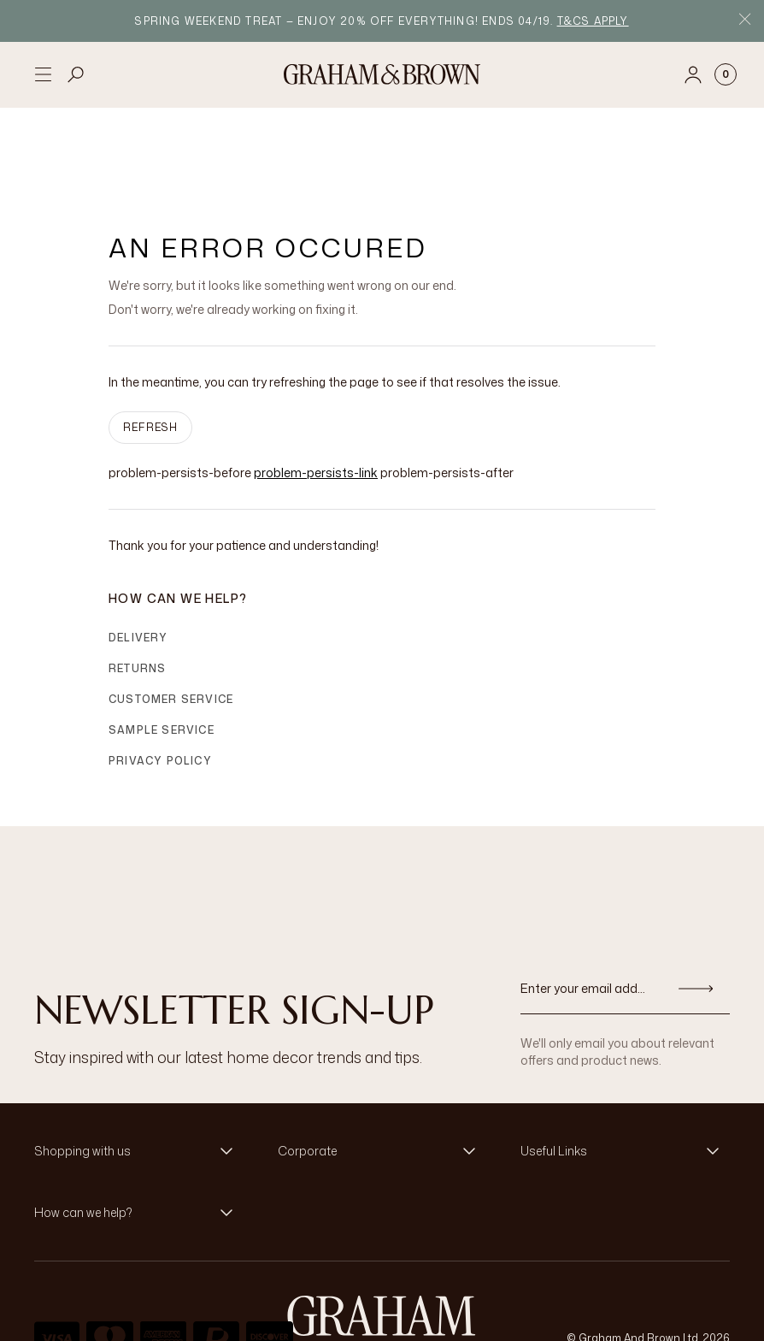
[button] (139, 1076)
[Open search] (76, 74)
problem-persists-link (316, 398)
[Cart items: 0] (725, 74)
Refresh (150, 353)
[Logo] (382, 74)
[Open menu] (42, 74)
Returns (137, 594)
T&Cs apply (593, 21)
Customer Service (171, 624)
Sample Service (162, 655)
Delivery (138, 563)
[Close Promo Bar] (745, 21)
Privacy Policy (160, 686)
